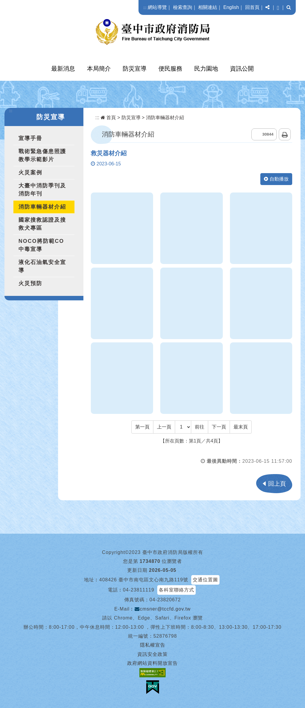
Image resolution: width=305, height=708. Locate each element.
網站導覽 (157, 7)
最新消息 (63, 68)
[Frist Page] (142, 427)
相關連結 (207, 7)
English (231, 7)
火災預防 (30, 283)
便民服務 (170, 68)
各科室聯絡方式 (176, 589)
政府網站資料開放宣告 (152, 663)
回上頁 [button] (277, 483)
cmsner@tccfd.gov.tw (163, 608)
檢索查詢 (182, 7)
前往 (199, 426)
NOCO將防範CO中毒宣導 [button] (41, 245)
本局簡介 (99, 68)
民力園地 (206, 68)
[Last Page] (241, 427)
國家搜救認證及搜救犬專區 (42, 224)
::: (145, 7)
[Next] (219, 427)
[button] (267, 7)
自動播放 (276, 178)
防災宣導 (135, 68)
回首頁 (252, 7)
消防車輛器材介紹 (42, 207)
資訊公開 (242, 68)
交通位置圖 (205, 579)
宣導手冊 (30, 138)
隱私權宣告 (152, 645)
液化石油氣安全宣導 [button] (42, 266)
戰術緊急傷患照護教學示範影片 (42, 155)
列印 (285, 134)
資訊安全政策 (152, 654)
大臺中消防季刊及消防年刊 (42, 190)
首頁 (108, 117)
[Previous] (164, 427)
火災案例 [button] (30, 173)
